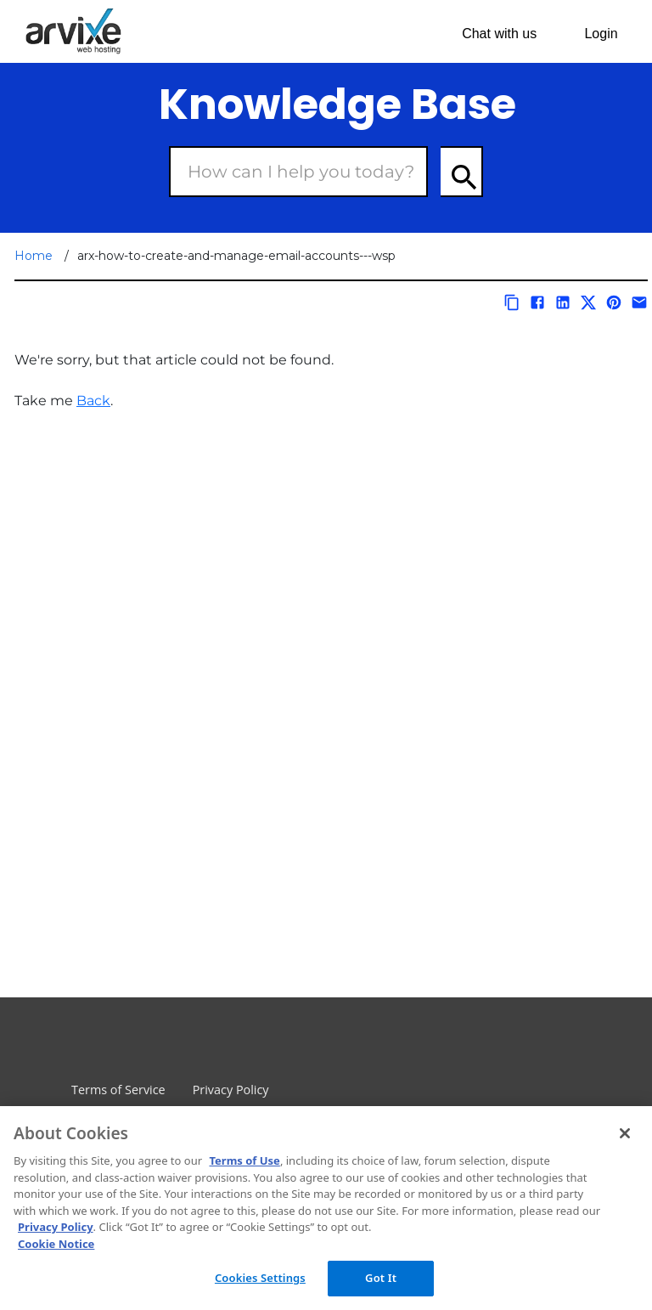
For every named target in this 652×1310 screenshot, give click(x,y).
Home (33, 255)
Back (93, 400)
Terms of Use (244, 1160)
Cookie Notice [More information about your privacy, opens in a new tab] (56, 1243)
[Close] (625, 1133)
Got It (380, 1277)
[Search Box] (298, 171)
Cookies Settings (260, 1277)
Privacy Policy (231, 1089)
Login (600, 33)
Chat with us (499, 33)
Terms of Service (118, 1089)
